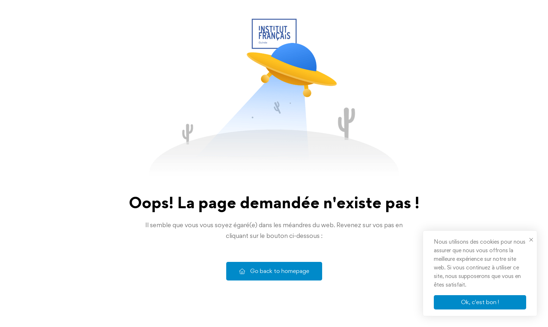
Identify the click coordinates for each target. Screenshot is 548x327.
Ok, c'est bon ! (480, 302)
